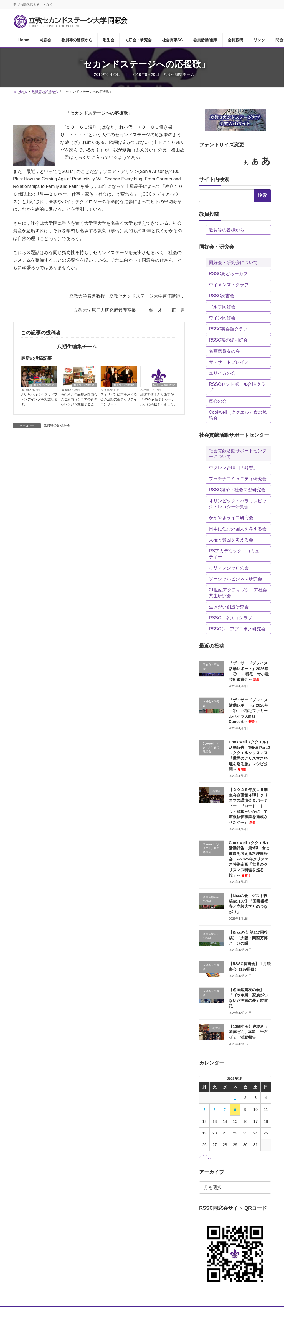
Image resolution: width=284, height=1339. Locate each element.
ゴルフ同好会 (222, 306)
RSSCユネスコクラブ (230, 618)
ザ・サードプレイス (229, 362)
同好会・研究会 (130, 1312)
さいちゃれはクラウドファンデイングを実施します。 (39, 399)
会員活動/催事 (192, 1312)
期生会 (102, 1312)
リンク (244, 1312)
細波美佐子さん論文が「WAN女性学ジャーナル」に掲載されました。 (158, 399)
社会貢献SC (162, 1312)
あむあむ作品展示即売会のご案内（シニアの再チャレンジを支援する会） (79, 399)
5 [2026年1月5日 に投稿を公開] (204, 1110)
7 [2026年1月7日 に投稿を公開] (225, 1110)
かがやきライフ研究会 (231, 517)
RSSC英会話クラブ (228, 329)
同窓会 (43, 1312)
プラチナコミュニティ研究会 (238, 478)
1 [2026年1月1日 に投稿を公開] (235, 1098)
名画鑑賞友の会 (224, 351)
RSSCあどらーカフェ (230, 273)
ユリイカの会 (222, 373)
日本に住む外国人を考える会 (238, 528)
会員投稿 (220, 1312)
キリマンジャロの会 (229, 567)
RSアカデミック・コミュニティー (236, 554)
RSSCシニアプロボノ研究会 (237, 629)
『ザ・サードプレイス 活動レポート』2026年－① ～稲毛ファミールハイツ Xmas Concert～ (250, 711)
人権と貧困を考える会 (231, 539)
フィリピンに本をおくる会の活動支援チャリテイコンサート (118, 399)
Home (22, 1312)
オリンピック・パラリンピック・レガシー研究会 (238, 503)
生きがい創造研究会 (229, 606)
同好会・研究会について (233, 262)
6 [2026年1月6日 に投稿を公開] (214, 1110)
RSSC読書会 (221, 295)
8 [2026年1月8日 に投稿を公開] (235, 1110)
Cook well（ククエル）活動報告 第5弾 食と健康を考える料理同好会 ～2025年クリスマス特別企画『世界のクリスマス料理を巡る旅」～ (249, 859)
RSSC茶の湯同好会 (228, 340)
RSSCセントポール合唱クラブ (237, 387)
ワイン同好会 (222, 318)
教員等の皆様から (57, 425)
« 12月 (205, 1156)
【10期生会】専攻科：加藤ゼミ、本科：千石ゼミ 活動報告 (248, 1032)
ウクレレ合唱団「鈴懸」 (233, 467)
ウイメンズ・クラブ (229, 284)
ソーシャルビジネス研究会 (235, 579)
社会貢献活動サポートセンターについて (238, 453)
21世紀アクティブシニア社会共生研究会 (238, 593)
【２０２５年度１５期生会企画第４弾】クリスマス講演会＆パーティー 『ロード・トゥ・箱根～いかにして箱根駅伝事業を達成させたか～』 (248, 805)
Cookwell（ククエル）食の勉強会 (238, 415)
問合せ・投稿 (28, 1315)
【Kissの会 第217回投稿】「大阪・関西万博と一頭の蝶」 (248, 937)
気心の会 (218, 401)
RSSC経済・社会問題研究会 (237, 489)
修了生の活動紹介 (45, 384)
